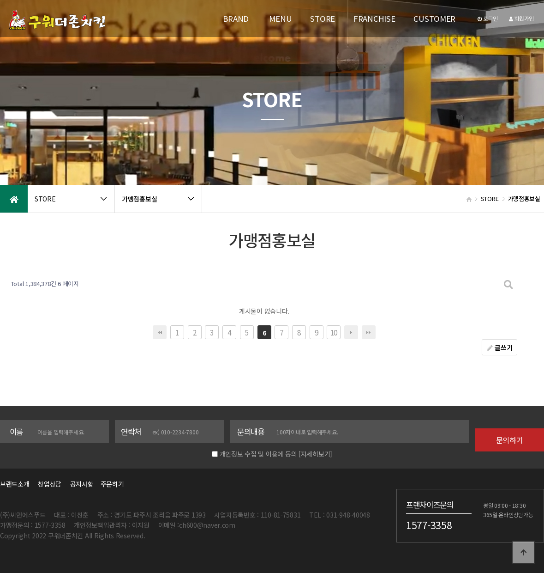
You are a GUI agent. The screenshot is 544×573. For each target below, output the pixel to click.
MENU (280, 18)
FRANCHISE (374, 18)
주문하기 (109, 483)
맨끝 (369, 332)
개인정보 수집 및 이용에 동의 (258, 453)
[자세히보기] (315, 453)
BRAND (236, 18)
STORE (322, 18)
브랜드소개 (15, 483)
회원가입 (521, 18)
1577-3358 (429, 524)
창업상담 (49, 483)
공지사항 (82, 483)
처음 (160, 332)
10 (333, 332)
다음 (351, 332)
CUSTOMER (434, 18)
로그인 (488, 18)
